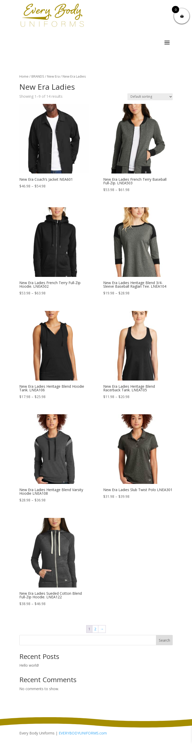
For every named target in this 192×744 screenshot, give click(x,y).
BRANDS (37, 76)
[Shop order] (150, 96)
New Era (53, 76)
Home (24, 76)
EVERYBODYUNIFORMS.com (83, 733)
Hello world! (29, 665)
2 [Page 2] (95, 628)
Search (164, 640)
